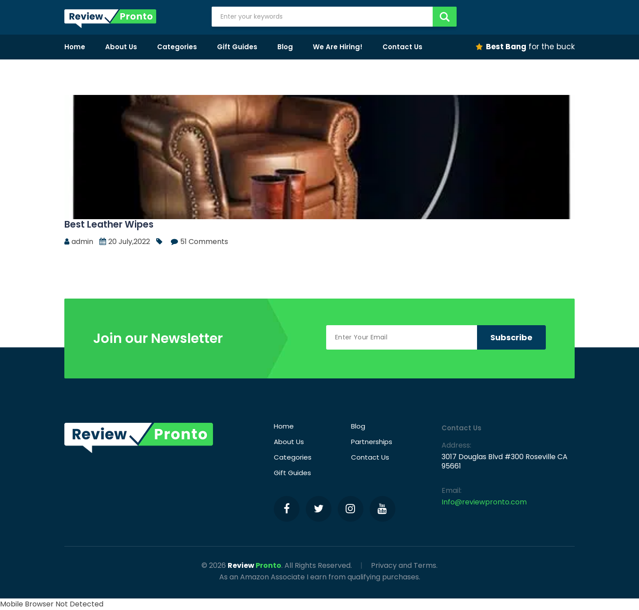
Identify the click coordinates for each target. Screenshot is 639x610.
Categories (177, 46)
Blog (285, 46)
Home (74, 46)
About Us (121, 46)
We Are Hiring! (338, 46)
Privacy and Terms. (404, 565)
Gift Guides (237, 46)
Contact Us (402, 46)
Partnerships (371, 441)
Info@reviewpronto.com (484, 502)
